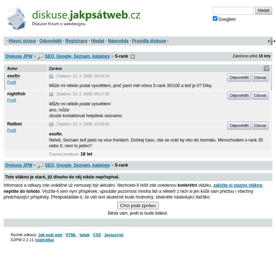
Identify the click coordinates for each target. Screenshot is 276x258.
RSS (132, 56)
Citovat (260, 77)
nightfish (16, 93)
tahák (84, 235)
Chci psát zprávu (138, 205)
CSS (97, 235)
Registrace (76, 40)
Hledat (97, 40)
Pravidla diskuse (149, 40)
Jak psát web (50, 235)
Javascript (113, 235)
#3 (51, 124)
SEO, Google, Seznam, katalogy (77, 56)
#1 (51, 76)
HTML (70, 235)
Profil (11, 82)
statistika (44, 240)
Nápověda (118, 40)
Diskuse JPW (18, 56)
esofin (13, 75)
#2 (51, 94)
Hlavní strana (22, 40)
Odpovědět (50, 40)
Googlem (224, 19)
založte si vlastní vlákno (237, 185)
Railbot (14, 123)
